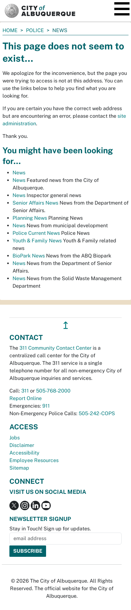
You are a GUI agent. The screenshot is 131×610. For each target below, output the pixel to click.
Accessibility (24, 453)
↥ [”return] (65, 325)
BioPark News (29, 256)
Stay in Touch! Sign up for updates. (50, 529)
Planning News (30, 218)
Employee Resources (34, 460)
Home (10, 30)
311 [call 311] (25, 391)
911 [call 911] (46, 406)
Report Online (25, 398)
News (19, 173)
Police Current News (36, 233)
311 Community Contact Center (55, 348)
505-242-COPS (97, 413)
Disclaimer (21, 445)
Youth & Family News (37, 241)
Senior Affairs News (35, 203)
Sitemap (19, 468)
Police (35, 30)
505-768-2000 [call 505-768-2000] (53, 391)
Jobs (14, 438)
